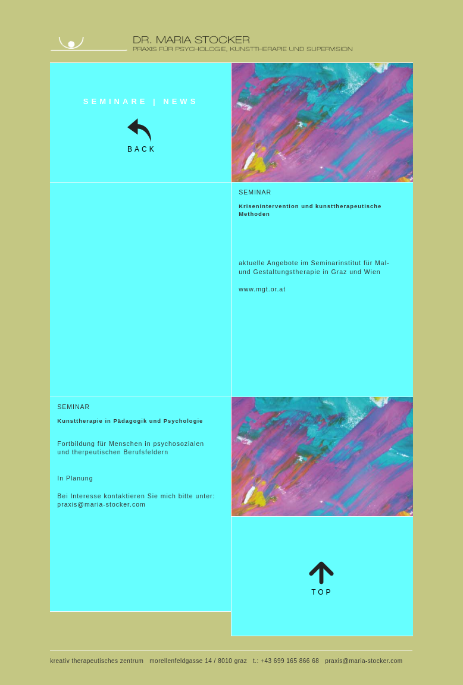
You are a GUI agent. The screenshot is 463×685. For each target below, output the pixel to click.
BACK (140, 149)
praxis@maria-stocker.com (101, 504)
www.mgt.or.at (262, 289)
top (322, 592)
